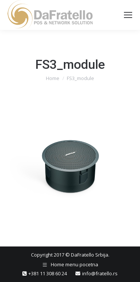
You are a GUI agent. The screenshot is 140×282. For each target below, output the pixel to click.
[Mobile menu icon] (128, 14)
